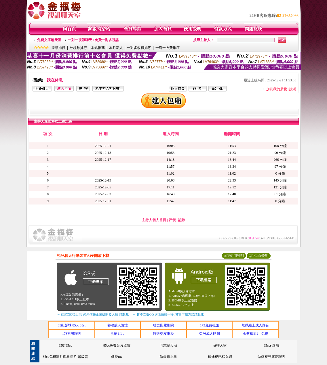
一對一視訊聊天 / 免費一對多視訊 (93, 40)
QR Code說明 (259, 256)
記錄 (181, 220)
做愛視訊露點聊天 (271, 357)
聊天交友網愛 (163, 334)
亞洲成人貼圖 (209, 334)
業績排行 (58, 48)
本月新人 (116, 48)
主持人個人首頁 (154, 220)
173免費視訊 (209, 325)
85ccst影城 (272, 345)
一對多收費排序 (139, 48)
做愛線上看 (168, 357)
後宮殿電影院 (163, 325)
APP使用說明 (234, 256)
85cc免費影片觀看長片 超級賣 (65, 357)
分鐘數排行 (78, 48)
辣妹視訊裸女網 (220, 357)
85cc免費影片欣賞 (117, 345)
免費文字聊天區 (49, 40)
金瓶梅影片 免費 (255, 334)
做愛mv (116, 357)
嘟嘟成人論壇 (117, 325)
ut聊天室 (219, 345)
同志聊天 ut (168, 345)
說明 (292, 89)
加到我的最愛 (276, 89)
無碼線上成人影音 (255, 325)
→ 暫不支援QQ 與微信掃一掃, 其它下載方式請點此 (168, 314)
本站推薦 (98, 48)
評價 (172, 220)
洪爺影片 (117, 334)
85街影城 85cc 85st (71, 325)
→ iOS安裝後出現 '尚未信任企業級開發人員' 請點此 (93, 314)
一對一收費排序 (167, 48)
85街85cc (65, 345)
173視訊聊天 (71, 334)
